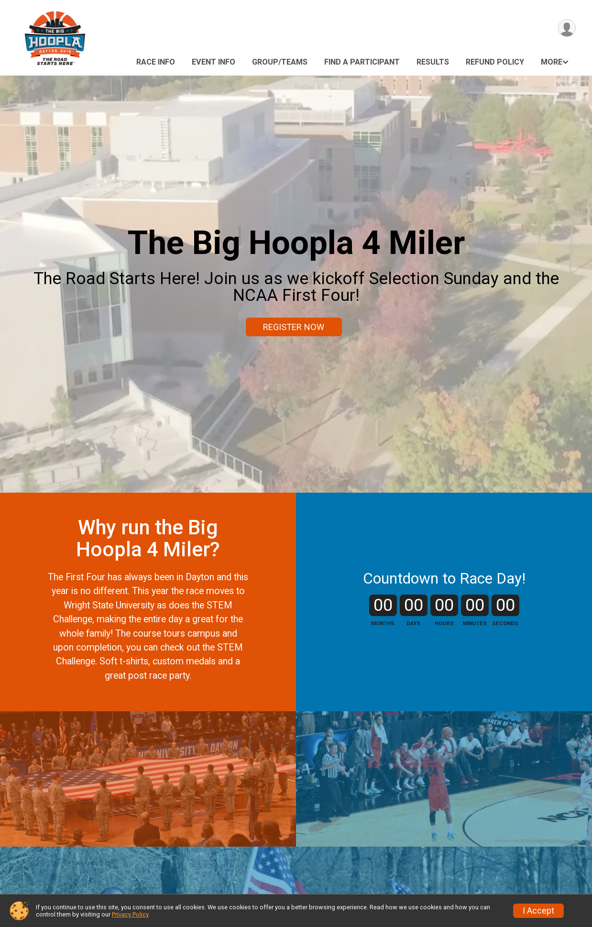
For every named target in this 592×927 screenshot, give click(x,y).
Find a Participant (362, 61)
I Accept (538, 911)
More (551, 61)
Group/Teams (279, 61)
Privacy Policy (130, 914)
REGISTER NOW (293, 327)
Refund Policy (495, 61)
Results (433, 61)
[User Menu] (567, 28)
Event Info (213, 61)
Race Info (155, 61)
